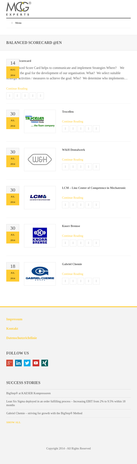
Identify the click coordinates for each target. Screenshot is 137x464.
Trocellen (68, 111)
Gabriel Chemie (72, 264)
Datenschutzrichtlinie (21, 338)
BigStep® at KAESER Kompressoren (28, 393)
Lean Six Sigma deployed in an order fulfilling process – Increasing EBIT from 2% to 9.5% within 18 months (66, 403)
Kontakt (12, 328)
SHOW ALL (13, 422)
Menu (16, 22)
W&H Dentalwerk (73, 149)
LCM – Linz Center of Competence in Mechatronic (94, 188)
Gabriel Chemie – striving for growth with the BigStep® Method (44, 413)
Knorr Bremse (71, 226)
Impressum (14, 319)
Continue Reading (17, 88)
